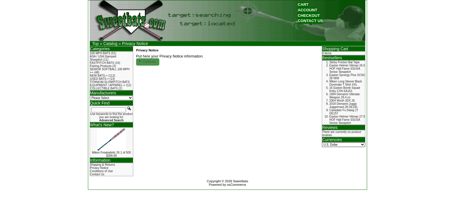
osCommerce (236, 184)
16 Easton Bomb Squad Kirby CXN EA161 (344, 89)
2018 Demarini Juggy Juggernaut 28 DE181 (343, 105)
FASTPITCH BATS (102, 62)
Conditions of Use (101, 171)
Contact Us (97, 174)
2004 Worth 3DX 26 (342, 100)
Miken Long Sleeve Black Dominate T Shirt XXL (345, 83)
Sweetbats (240, 181)
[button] (303, 5)
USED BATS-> (99, 78)
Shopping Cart (335, 48)
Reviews (329, 127)
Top (95, 43)
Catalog (110, 43)
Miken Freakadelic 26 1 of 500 (111, 152)
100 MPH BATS (100, 53)
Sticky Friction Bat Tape (344, 62)
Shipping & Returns (102, 164)
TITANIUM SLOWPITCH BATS (110, 82)
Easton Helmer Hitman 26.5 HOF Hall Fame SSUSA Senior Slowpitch (347, 68)
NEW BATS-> (99, 75)
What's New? (102, 124)
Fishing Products (100, 66)
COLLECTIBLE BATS (104, 88)
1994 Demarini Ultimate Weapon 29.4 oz (344, 96)
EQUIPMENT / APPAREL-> (107, 85)
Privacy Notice (135, 43)
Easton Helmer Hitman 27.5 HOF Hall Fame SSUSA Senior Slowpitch (347, 120)
